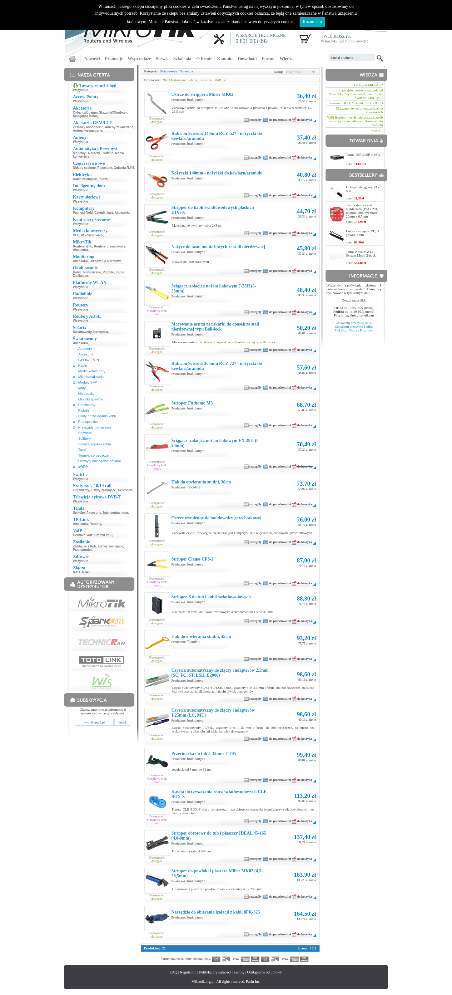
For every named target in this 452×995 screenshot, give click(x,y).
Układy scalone (84, 167)
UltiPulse (219, 80)
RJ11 (76, 572)
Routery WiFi (82, 246)
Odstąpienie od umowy (264, 972)
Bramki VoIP (103, 535)
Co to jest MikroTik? (368, 85)
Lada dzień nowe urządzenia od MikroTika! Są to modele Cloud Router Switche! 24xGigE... (356, 94)
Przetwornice (82, 549)
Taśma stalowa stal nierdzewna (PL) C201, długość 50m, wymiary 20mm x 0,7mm (362, 210)
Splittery (84, 438)
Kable (82, 365)
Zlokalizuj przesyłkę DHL (354, 323)
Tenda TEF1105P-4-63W (363, 154)
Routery (95, 524)
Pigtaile (108, 272)
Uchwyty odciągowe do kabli (99, 461)
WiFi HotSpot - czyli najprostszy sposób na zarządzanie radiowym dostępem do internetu (355, 121)
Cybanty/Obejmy (85, 112)
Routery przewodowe (110, 246)
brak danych (196, 99)
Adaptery (85, 348)
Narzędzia (100, 332)
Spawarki (85, 433)
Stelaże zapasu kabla (94, 444)
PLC (76, 235)
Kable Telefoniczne (87, 272)
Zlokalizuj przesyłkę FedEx (354, 326)
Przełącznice (87, 422)
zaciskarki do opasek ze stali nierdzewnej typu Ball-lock (237, 342)
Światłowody (82, 332)
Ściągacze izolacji (86, 116)
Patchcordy (86, 405)
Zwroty (238, 972)
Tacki (82, 450)
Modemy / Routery (86, 153)
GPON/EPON (88, 360)
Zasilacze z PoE (84, 546)
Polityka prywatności (215, 972)
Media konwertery (91, 371)
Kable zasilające (85, 179)
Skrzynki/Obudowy (113, 112)
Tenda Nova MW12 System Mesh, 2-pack (361, 253)
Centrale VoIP (82, 535)
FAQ (173, 972)
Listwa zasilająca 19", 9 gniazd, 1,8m (362, 233)
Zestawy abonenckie (88, 127)
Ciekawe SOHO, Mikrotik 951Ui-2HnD (355, 103)
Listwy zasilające (103, 490)
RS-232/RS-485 (92, 235)
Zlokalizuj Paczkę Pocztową (353, 330)
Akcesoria (122, 212)
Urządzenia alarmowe (106, 261)
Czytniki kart (103, 212)
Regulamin (188, 972)
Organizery (81, 490)
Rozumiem (312, 21)
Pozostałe (104, 167)
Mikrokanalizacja (90, 377)
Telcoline (205, 80)
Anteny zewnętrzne (119, 127)
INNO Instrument (173, 80)
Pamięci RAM (82, 212)
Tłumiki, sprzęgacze (93, 455)
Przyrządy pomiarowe (94, 427)
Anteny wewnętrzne (87, 130)
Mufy (82, 388)
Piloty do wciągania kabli (97, 416)
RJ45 (86, 572)
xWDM (83, 466)
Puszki (104, 179)
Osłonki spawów (90, 399)
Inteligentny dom (115, 512)
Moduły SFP (87, 382)
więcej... (377, 130)
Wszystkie (80, 90)
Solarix (192, 80)
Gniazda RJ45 (124, 167)
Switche (107, 153)
